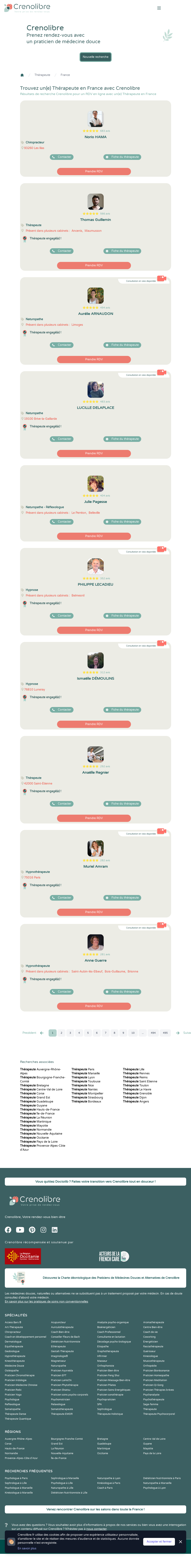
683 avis (105, 131)
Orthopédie (150, 1365)
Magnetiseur (58, 1361)
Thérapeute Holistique (110, 1414)
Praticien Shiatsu (60, 1389)
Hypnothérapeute (15, 1356)
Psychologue (12, 1399)
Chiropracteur (13, 1332)
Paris (82, 1069)
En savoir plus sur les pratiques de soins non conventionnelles (46, 1301)
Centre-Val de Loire (41, 1089)
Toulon (136, 1085)
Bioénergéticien (106, 1327)
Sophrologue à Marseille (65, 1478)
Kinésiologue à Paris (108, 1483)
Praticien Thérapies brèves (158, 1389)
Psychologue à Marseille (19, 1488)
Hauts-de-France (40, 1109)
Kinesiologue (150, 1356)
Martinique (35, 1121)
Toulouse (85, 1081)
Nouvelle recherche (95, 57)
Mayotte (34, 1125)
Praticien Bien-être (108, 1370)
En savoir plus (27, 1548)
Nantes (84, 1089)
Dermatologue (13, 1341)
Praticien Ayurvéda (62, 1370)
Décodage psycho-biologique (114, 1341)
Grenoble (137, 1093)
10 (133, 1033)
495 (165, 1033)
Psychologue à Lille (62, 1483)
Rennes (136, 1073)
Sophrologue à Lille (16, 1483)
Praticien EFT (58, 1375)
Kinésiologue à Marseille (19, 1492)
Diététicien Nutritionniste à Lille (69, 1492)
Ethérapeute (58, 1346)
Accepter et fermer (159, 1541)
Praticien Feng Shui (108, 1375)
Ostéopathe (12, 1370)
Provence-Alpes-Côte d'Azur (21, 1458)
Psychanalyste (151, 1394)
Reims (135, 1077)
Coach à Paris (105, 1488)
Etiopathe (103, 1346)
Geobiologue (12, 1351)
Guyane (33, 1105)
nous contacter (96, 1529)
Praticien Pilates (106, 1385)
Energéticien (150, 1341)
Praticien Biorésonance (156, 1370)
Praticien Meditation (155, 1380)
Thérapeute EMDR (62, 1414)
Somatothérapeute (62, 1409)
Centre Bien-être (152, 1327)
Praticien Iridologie (16, 1380)
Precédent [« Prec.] (33, 1033)
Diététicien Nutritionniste (65, 1341)
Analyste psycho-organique (113, 1322)
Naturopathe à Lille (62, 1488)
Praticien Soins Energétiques (113, 1389)
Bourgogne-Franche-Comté (67, 1438)
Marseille (85, 1073)
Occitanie (34, 1137)
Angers (136, 1101)
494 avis (105, 307)
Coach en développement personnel (25, 1336)
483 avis (105, 401)
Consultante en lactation (111, 1336)
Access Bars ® (13, 1322)
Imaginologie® (59, 1356)
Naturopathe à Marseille (157, 1483)
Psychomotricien (60, 1399)
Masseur (102, 1361)
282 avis (105, 860)
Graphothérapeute (108, 1351)
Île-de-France (37, 1113)
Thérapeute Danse (15, 1414)
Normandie (36, 1129)
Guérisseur (149, 1351)
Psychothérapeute (153, 1399)
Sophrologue (104, 1409)
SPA (99, 1404)
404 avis (105, 495)
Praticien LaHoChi (61, 1380)
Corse (32, 1093)
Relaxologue (58, 1404)
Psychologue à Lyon (154, 1488)
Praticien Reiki (13, 1389)
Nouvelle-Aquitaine (41, 1133)
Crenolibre (13, 1217)
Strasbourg (87, 1097)
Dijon (135, 1097)
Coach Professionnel (109, 1332)
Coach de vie (150, 1332)
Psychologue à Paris (16, 1478)
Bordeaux (86, 1101)
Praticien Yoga (13, 1394)
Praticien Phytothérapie (64, 1385)
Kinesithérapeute (15, 1361)
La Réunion (36, 1117)
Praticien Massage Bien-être (113, 1380)
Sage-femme (150, 1404)
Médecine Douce (14, 1365)
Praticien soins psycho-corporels (69, 1394)
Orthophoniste (105, 1365)
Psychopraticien (106, 1399)
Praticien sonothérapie (110, 1394)
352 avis (105, 578)
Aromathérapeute (153, 1322)
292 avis (105, 766)
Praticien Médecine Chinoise (21, 1385)
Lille (133, 1069)
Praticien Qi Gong (153, 1385)
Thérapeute (42, 75)
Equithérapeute (14, 1346)
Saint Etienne (140, 1081)
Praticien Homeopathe (156, 1375)
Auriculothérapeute (62, 1327)
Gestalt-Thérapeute (62, 1351)
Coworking (149, 1336)
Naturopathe (58, 1365)
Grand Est (35, 1097)
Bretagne (34, 1085)
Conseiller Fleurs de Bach (65, 1336)
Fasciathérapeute (153, 1346)
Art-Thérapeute (14, 1327)
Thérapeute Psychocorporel (159, 1414)
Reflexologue (12, 1404)
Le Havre (137, 1089)
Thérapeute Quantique (18, 1418)
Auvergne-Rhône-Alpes (18, 1438)
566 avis (105, 213)
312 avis (105, 672)
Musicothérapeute (153, 1361)
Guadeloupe (36, 1101)
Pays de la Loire (39, 1141)
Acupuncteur (58, 1322)
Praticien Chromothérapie (20, 1375)
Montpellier (87, 1093)
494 (153, 1033)
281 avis (105, 954)
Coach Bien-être (60, 1332)
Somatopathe (12, 1409)
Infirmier (102, 1356)
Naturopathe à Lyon (108, 1478)
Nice (82, 1085)
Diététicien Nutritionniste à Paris (162, 1478)
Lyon (83, 1077)
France (65, 75)
